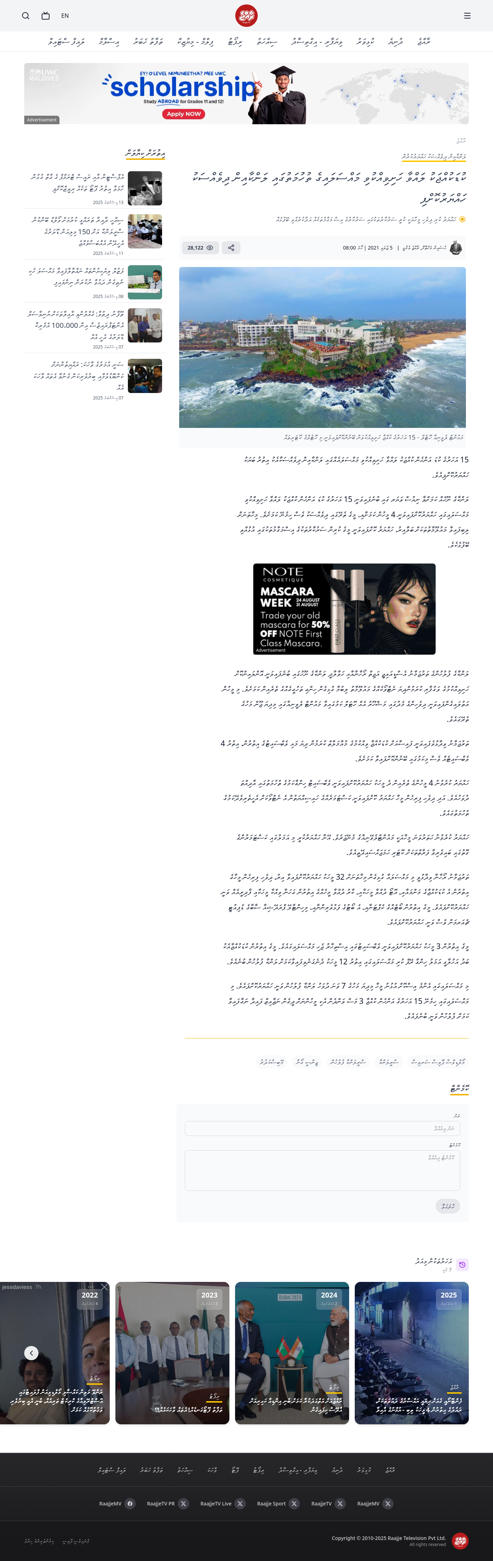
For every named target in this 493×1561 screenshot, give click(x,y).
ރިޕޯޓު (235, 41)
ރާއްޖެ (423, 41)
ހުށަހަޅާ (448, 1206)
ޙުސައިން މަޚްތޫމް (434, 247)
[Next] (31, 1353)
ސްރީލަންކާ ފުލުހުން (348, 1062)
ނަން (457, 1115)
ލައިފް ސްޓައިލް (66, 41)
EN (65, 16)
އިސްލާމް (109, 41)
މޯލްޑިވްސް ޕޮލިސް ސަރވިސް (438, 1062)
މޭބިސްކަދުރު (271, 1062)
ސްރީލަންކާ (389, 1062)
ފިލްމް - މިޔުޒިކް (195, 41)
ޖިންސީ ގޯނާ (307, 1062)
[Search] (26, 16)
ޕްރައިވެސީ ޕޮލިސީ (75, 1541)
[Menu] (467, 16)
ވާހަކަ (212, 1470)
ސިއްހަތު (267, 41)
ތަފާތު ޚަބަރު (148, 41)
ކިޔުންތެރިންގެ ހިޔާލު (39, 1541)
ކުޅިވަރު (365, 41)
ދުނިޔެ (395, 41)
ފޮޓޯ (235, 1470)
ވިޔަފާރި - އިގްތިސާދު (317, 41)
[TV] (45, 16)
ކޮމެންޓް (454, 1145)
